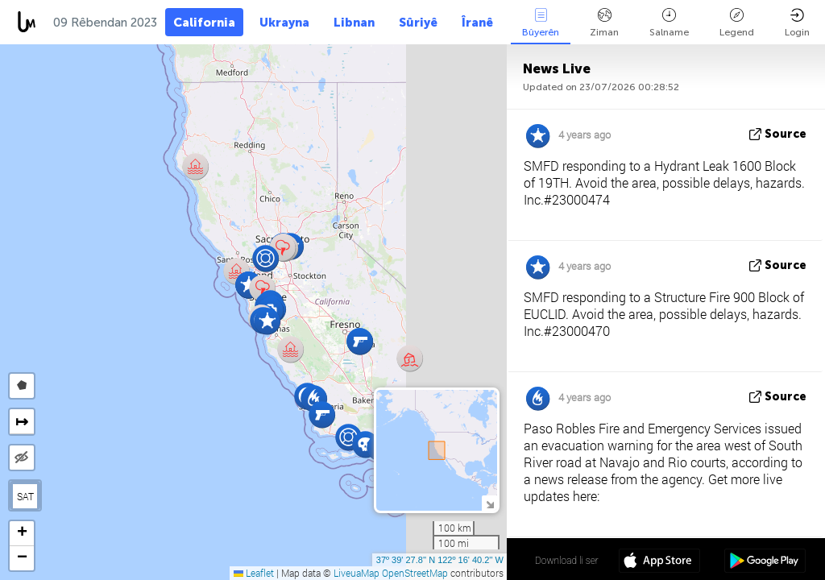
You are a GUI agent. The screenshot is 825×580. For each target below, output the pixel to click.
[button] (282, 247)
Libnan (354, 22)
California (204, 22)
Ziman (604, 23)
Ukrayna (284, 22)
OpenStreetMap (415, 572)
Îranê (477, 22)
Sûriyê (418, 22)
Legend (736, 23)
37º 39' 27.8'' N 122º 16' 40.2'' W (440, 560)
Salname (669, 23)
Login (797, 23)
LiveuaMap (356, 572)
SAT (25, 496)
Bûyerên (540, 23)
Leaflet (254, 572)
